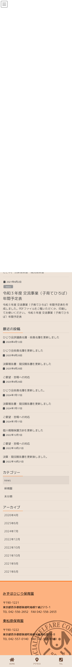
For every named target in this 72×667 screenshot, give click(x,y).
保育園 (8, 488)
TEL (61, 661)
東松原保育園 (13, 620)
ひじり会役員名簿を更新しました (23, 350)
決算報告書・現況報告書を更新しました (27, 364)
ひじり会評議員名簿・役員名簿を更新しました (31, 337)
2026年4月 (11, 515)
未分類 (8, 496)
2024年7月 (11, 531)
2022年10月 (12, 547)
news (8, 286)
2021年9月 (11, 563)
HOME (12, 661)
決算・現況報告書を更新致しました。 (26, 457)
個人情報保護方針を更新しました (23, 430)
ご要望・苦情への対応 (16, 377)
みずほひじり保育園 (18, 593)
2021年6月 (11, 571)
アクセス (37, 661)
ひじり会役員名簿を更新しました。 (24, 390)
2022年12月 (12, 539)
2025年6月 (11, 523)
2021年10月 (12, 555)
